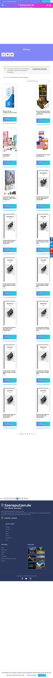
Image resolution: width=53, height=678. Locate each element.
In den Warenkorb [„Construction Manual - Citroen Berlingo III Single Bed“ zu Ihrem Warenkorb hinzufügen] (9, 249)
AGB (2, 554)
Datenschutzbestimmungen (8, 558)
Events (3, 552)
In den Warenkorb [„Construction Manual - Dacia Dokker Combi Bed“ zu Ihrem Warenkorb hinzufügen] (42, 249)
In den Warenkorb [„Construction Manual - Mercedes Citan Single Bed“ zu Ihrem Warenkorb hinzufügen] (42, 337)
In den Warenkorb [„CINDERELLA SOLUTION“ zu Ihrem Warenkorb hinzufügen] (9, 162)
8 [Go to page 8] (24, 498)
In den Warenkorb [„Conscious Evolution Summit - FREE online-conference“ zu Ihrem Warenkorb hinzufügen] (9, 206)
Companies (4, 550)
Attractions (9, 538)
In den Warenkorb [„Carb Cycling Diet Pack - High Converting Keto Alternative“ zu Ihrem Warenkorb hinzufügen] (42, 120)
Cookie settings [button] (31, 675)
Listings (8, 527)
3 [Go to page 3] (12, 498)
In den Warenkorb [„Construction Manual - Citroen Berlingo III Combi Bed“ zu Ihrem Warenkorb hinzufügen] (42, 206)
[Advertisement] (26, 453)
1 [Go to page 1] (7, 498)
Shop (7, 533)
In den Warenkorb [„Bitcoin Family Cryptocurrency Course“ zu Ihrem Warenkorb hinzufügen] (9, 119)
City (7, 540)
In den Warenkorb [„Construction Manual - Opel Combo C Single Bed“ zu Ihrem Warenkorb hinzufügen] (42, 380)
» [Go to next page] (27, 498)
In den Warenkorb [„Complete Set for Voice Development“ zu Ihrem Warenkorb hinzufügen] (42, 162)
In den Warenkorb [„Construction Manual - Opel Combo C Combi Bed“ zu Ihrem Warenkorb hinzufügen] (9, 380)
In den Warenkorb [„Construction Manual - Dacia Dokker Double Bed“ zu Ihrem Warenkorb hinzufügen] (9, 293)
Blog (2, 547)
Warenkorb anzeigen (40, 69)
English (43, 1)
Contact (3, 560)
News (7, 531)
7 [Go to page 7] (22, 498)
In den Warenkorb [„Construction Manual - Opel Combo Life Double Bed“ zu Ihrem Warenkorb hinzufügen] (42, 424)
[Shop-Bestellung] (38, 81)
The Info (8, 529)
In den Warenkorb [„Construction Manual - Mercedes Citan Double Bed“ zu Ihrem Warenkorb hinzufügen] (9, 337)
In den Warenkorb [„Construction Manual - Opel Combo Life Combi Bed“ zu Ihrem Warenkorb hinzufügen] (9, 424)
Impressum (4, 556)
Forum (7, 535)
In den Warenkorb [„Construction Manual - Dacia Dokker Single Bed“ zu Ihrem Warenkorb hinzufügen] (42, 293)
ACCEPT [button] (42, 675)
